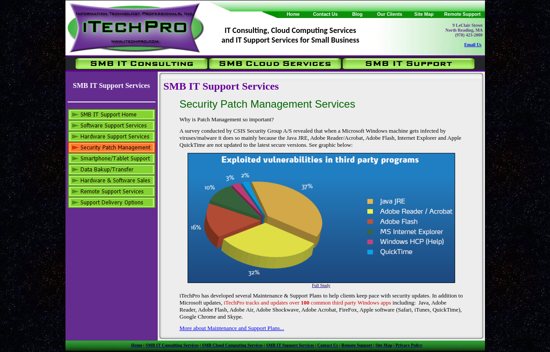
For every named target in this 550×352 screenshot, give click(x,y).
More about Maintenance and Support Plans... (232, 328)
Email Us (472, 44)
